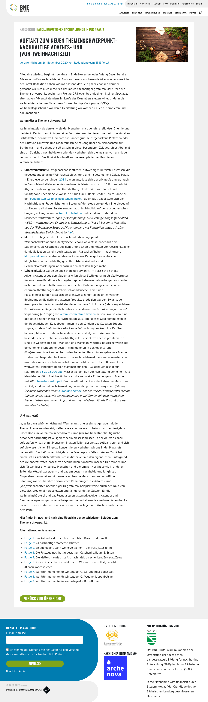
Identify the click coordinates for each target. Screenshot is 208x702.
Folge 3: (29, 548)
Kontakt (157, 3)
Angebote (167, 13)
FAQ (165, 3)
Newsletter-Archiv (15, 671)
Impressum (12, 690)
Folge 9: (29, 581)
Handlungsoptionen (49, 29)
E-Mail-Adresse (17, 633)
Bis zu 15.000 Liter (51, 372)
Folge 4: (29, 553)
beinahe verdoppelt (49, 381)
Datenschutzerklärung (30, 690)
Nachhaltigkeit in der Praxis (84, 29)
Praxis (192, 13)
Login (199, 3)
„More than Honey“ (70, 391)
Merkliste (174, 3)
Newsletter (145, 3)
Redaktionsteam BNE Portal (91, 63)
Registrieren (188, 3)
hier (70, 233)
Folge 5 (29, 558)
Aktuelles (124, 13)
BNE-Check (137, 13)
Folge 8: (29, 577)
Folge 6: (29, 562)
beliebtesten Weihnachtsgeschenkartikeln (56, 199)
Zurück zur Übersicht (42, 599)
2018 (62, 180)
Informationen (152, 13)
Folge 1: (29, 538)
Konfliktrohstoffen (70, 213)
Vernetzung (181, 13)
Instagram (132, 3)
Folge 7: (29, 572)
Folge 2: (29, 543)
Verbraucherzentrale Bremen (78, 314)
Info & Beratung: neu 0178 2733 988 (105, 3)
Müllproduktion (34, 256)
